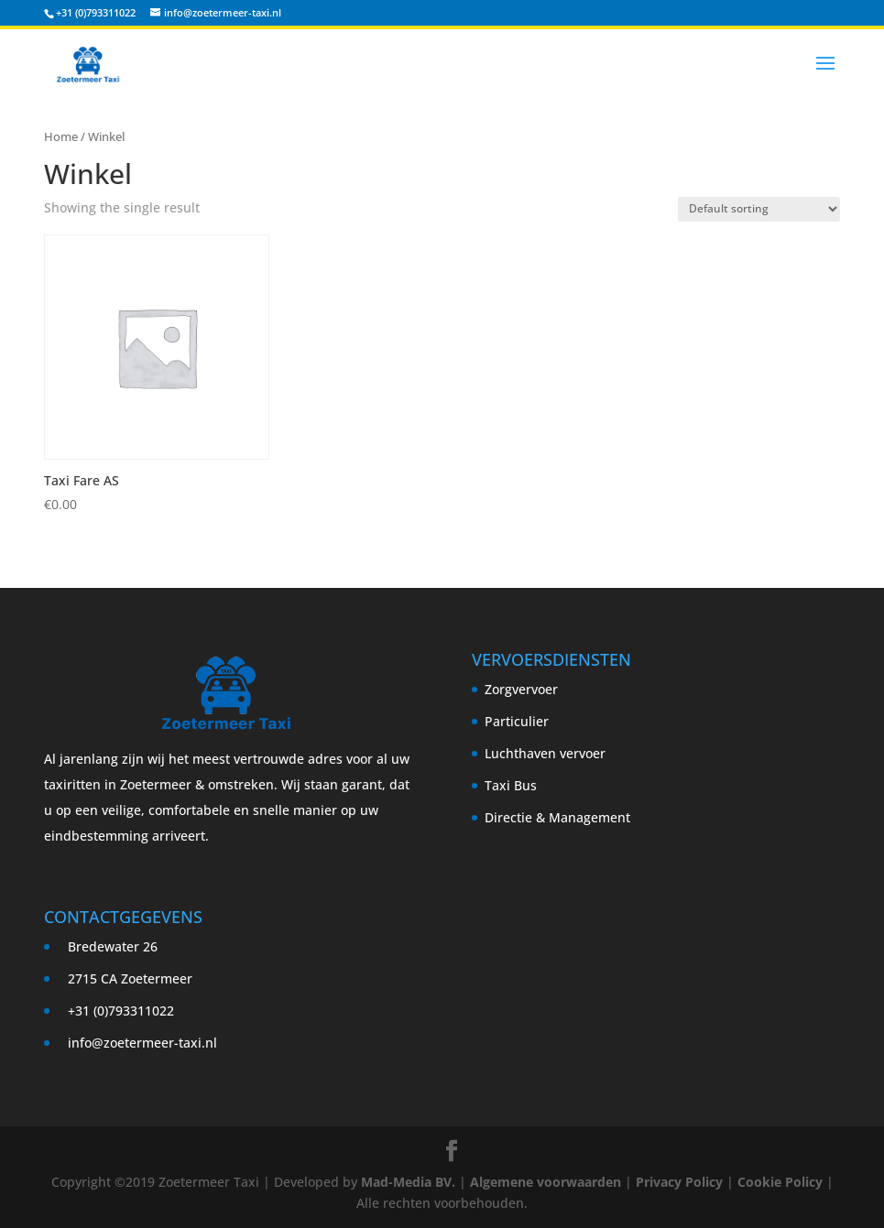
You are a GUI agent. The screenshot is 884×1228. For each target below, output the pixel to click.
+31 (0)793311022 (96, 12)
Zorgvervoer (521, 689)
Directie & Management (557, 817)
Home (61, 136)
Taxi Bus (511, 785)
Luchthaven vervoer (545, 753)
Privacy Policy (679, 1181)
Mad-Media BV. (408, 1181)
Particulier (517, 721)
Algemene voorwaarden (545, 1181)
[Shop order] (759, 209)
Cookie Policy (780, 1181)
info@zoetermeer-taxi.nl (142, 1042)
